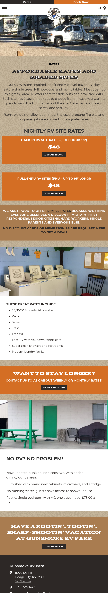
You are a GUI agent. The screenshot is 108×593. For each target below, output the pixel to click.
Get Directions (23, 581)
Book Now (81, 2)
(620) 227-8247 (22, 587)
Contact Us (54, 387)
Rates (27, 2)
